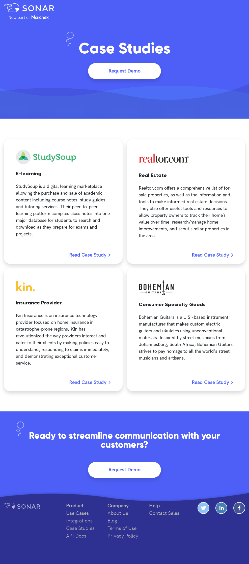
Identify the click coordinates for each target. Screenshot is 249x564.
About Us (117, 513)
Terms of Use (121, 528)
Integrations (79, 521)
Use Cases (77, 513)
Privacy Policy (122, 536)
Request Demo (124, 71)
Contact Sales (164, 513)
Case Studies (80, 528)
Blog (112, 521)
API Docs (76, 536)
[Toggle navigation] (238, 12)
